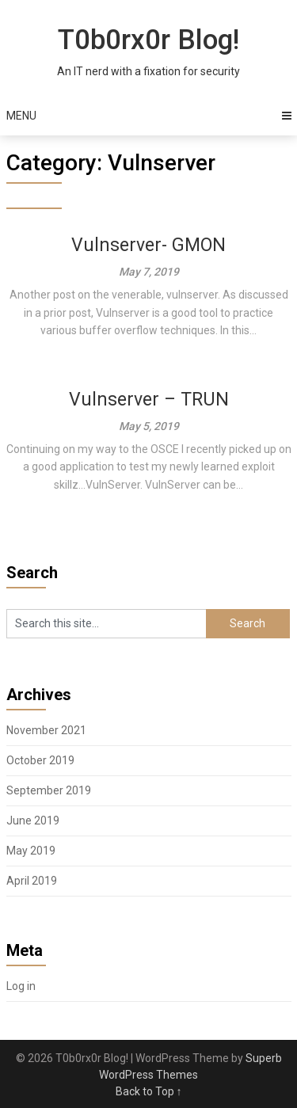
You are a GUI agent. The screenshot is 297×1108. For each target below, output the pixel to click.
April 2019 (31, 880)
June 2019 (32, 820)
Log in (21, 986)
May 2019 (30, 850)
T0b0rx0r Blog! (148, 40)
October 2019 (40, 760)
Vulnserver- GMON (148, 245)
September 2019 (48, 790)
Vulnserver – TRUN (149, 399)
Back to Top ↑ (149, 1091)
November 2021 (46, 730)
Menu (21, 115)
